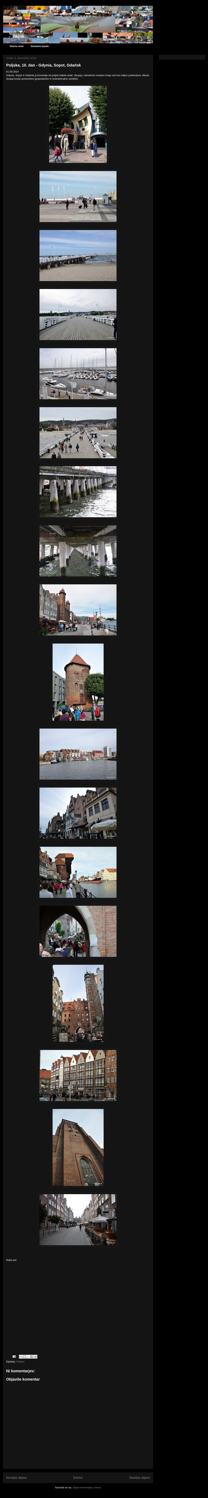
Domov (78, 1477)
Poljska (20, 1361)
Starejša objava (139, 1477)
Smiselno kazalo (40, 46)
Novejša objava (16, 1477)
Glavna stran (17, 46)
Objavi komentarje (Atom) (87, 1487)
